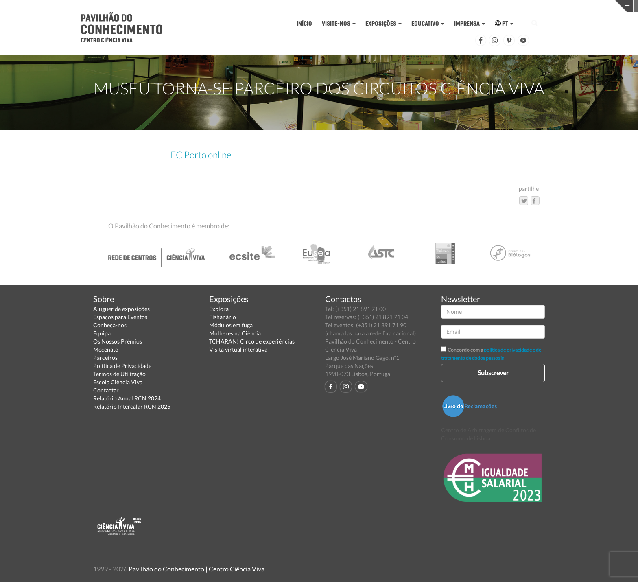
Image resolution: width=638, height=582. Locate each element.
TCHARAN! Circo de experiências (252, 341)
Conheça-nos (110, 325)
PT (504, 23)
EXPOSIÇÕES (383, 23)
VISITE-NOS (339, 23)
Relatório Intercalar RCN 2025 (131, 406)
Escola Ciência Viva (117, 382)
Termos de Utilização (119, 373)
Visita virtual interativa (238, 349)
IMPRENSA (469, 23)
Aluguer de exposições (121, 308)
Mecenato (105, 349)
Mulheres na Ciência (235, 333)
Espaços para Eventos (120, 316)
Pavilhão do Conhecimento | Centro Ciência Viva (196, 569)
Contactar (106, 390)
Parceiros (105, 357)
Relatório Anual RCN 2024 (127, 398)
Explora (219, 308)
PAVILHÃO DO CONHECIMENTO (306, 6)
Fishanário (222, 316)
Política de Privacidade (122, 365)
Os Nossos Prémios (117, 341)
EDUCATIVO (427, 23)
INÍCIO (304, 23)
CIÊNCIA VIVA (444, 5)
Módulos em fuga (231, 325)
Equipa (102, 333)
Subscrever (493, 372)
